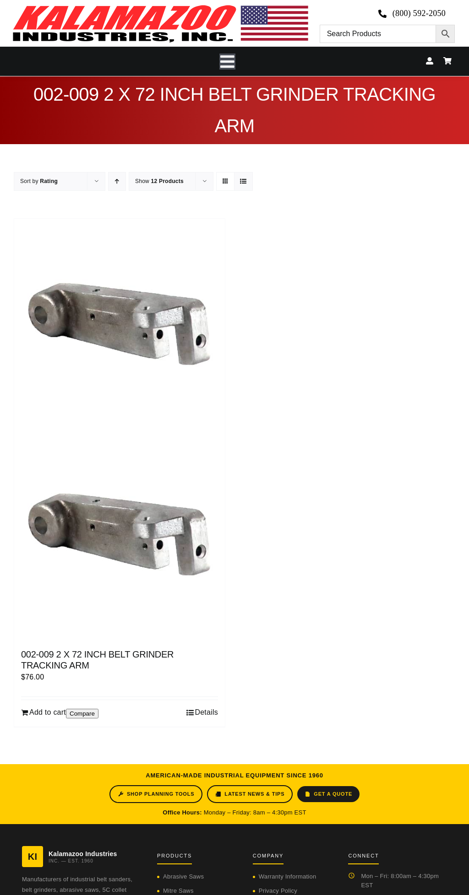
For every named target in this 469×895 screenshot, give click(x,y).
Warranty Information (287, 876)
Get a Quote (328, 794)
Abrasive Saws (183, 876)
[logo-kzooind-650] (160, 8)
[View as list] (243, 181)
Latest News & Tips (249, 794)
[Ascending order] (117, 181)
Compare (82, 713)
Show (159, 181)
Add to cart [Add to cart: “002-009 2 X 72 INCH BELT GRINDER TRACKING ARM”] (47, 712)
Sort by (39, 181)
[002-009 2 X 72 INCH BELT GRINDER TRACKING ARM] (119, 429)
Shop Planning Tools (156, 794)
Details (206, 712)
